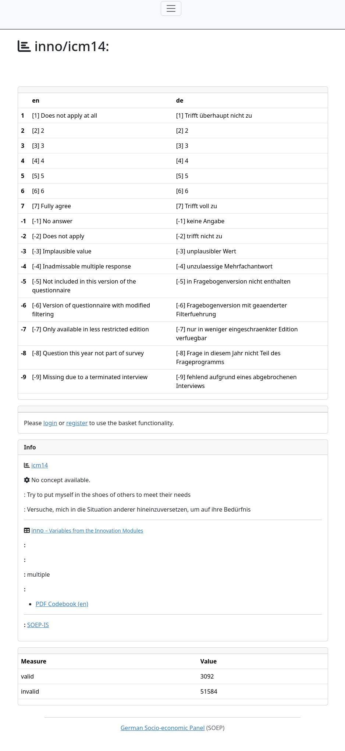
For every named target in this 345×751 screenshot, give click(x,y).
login (50, 423)
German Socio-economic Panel (163, 728)
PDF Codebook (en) (62, 604)
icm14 (39, 465)
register (77, 423)
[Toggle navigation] (171, 8)
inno (87, 530)
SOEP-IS (38, 625)
